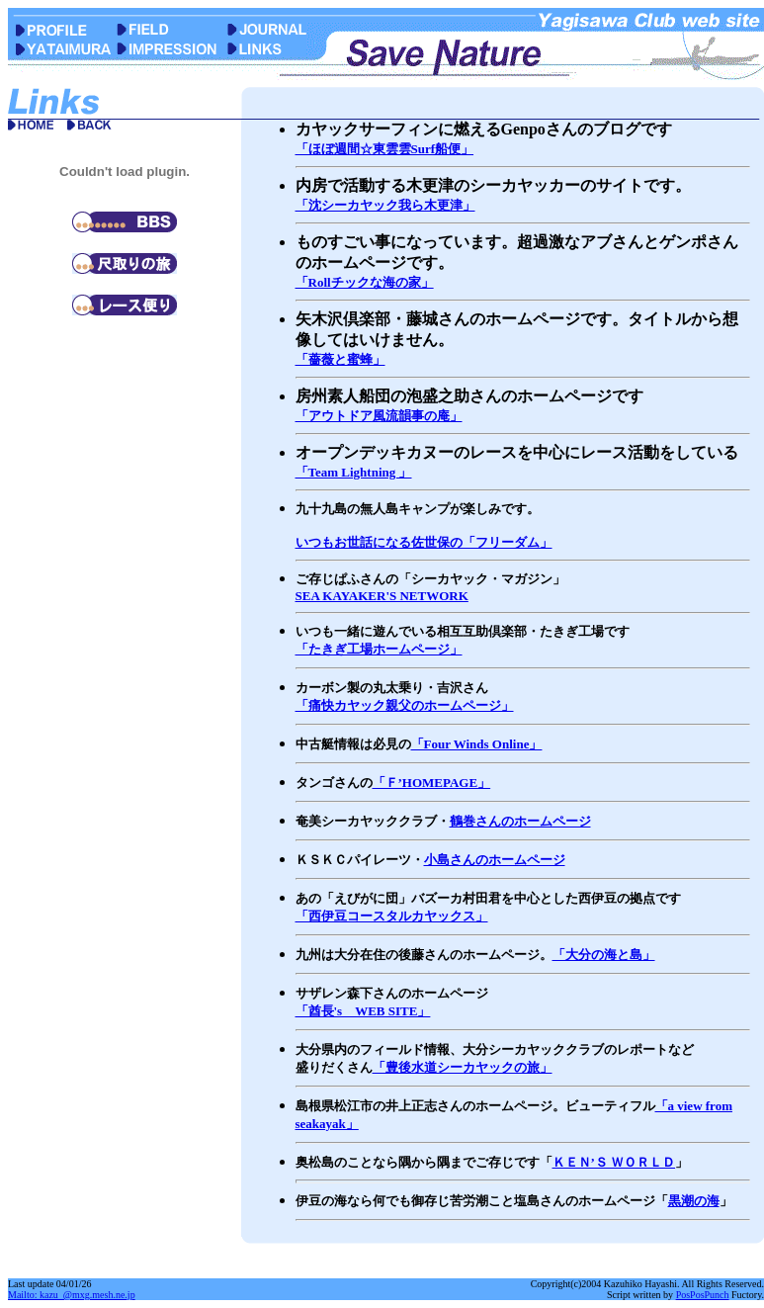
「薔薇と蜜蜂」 (340, 359)
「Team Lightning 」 (354, 472)
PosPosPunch (702, 1294)
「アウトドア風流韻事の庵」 (379, 415)
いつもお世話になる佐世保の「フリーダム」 (424, 542)
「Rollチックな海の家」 (365, 282)
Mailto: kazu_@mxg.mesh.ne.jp (71, 1294)
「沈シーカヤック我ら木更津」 (385, 205)
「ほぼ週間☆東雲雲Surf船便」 (385, 148)
